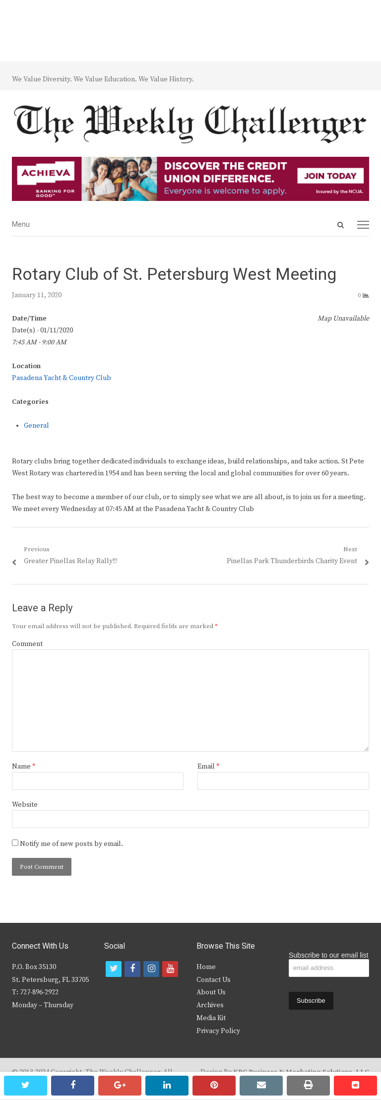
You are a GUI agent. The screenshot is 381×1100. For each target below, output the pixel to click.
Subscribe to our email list (328, 955)
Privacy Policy (218, 1031)
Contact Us (213, 979)
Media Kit (211, 1018)
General (36, 425)
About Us (211, 992)
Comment (27, 644)
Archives (210, 1005)
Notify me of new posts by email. (71, 844)
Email (208, 766)
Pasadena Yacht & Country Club (61, 378)
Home (206, 967)
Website (25, 804)
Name (23, 766)
